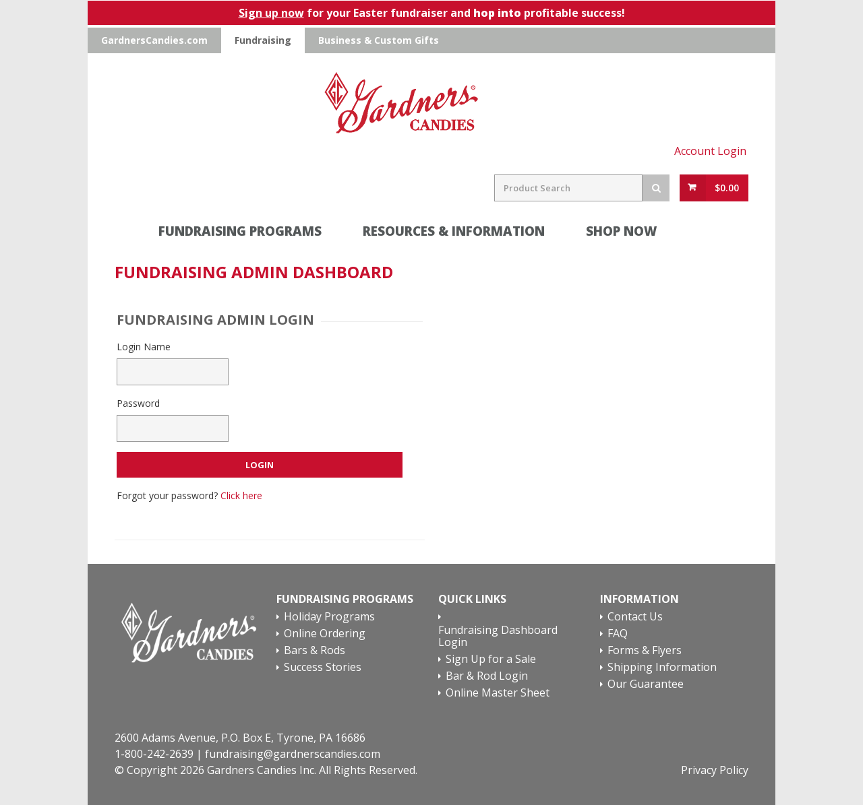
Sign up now (271, 12)
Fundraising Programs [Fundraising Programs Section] (240, 230)
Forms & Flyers (644, 650)
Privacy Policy (714, 770)
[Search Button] (656, 187)
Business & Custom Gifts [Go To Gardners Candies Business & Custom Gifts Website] (378, 40)
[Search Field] (568, 187)
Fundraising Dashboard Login (498, 636)
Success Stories (322, 667)
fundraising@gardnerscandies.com (292, 753)
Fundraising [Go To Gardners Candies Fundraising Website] (263, 40)
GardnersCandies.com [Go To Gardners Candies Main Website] (154, 40)
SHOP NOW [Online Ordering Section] (643, 230)
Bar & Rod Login (487, 676)
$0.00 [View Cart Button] (727, 187)
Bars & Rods (314, 650)
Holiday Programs (329, 617)
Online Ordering (324, 634)
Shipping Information (662, 667)
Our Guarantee (645, 684)
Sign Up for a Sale (491, 659)
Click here (241, 495)
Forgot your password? (189, 495)
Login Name (144, 346)
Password (138, 403)
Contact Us (635, 617)
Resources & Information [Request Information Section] (454, 230)
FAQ (617, 634)
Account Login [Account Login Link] (710, 150)
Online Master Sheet (498, 693)
